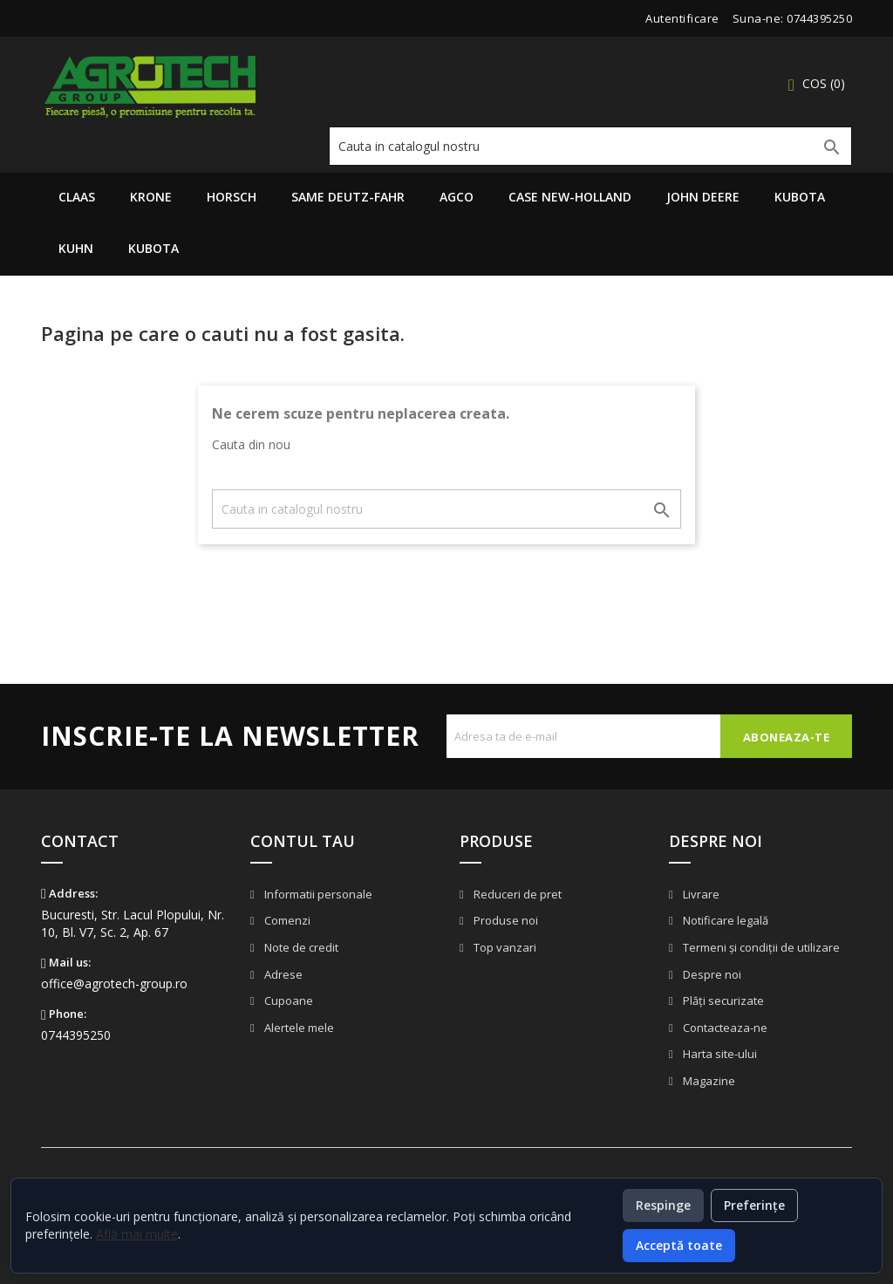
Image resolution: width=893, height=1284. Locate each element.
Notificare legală (724, 920)
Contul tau (302, 840)
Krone (151, 196)
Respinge (663, 1205)
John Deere (703, 196)
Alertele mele (298, 1027)
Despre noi (710, 974)
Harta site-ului (718, 1054)
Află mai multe (137, 1234)
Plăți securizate (722, 1000)
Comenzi (286, 920)
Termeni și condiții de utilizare (760, 947)
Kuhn (75, 248)
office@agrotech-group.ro (114, 983)
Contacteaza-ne (723, 1027)
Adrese (282, 974)
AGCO (457, 196)
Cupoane (287, 1000)
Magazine (707, 1081)
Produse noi (504, 920)
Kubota (799, 196)
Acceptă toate (679, 1245)
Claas (76, 196)
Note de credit (300, 947)
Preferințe (754, 1205)
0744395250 (819, 18)
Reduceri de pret (516, 894)
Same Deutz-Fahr (348, 196)
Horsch (231, 196)
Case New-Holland (569, 196)
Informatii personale (317, 894)
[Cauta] (590, 146)
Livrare (699, 894)
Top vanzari (503, 947)
